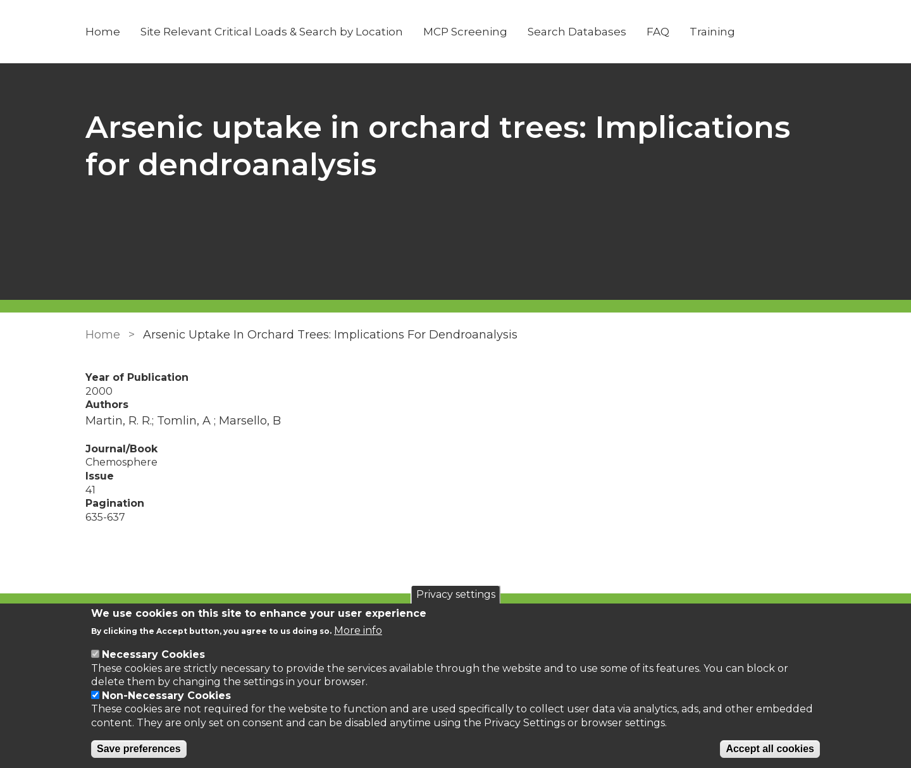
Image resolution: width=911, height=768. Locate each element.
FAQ (658, 31)
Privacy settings (455, 594)
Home (102, 31)
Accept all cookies (770, 748)
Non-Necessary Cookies (166, 696)
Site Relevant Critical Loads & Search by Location (271, 31)
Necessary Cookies (153, 654)
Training (712, 31)
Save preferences (139, 748)
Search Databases (577, 31)
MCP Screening (465, 31)
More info (358, 630)
